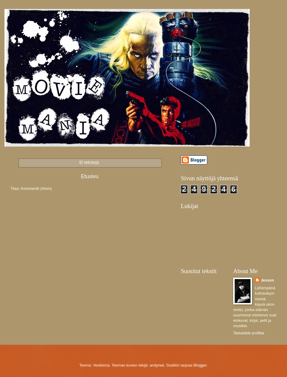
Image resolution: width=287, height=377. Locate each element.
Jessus (267, 280)
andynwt (157, 365)
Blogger (200, 365)
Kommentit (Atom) (36, 188)
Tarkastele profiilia (248, 333)
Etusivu (89, 176)
